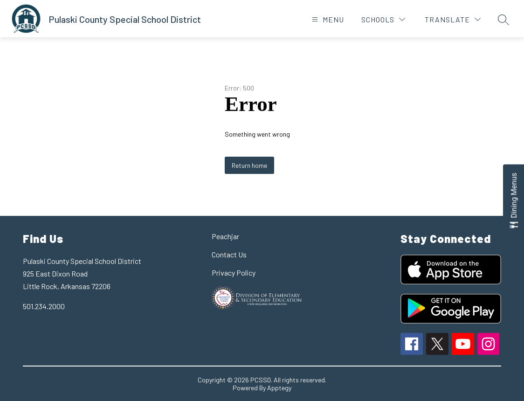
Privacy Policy (233, 272)
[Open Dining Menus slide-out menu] (513, 201)
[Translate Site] (452, 19)
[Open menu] (327, 19)
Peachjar (225, 236)
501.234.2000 (44, 306)
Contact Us (229, 254)
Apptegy (279, 388)
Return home (249, 165)
